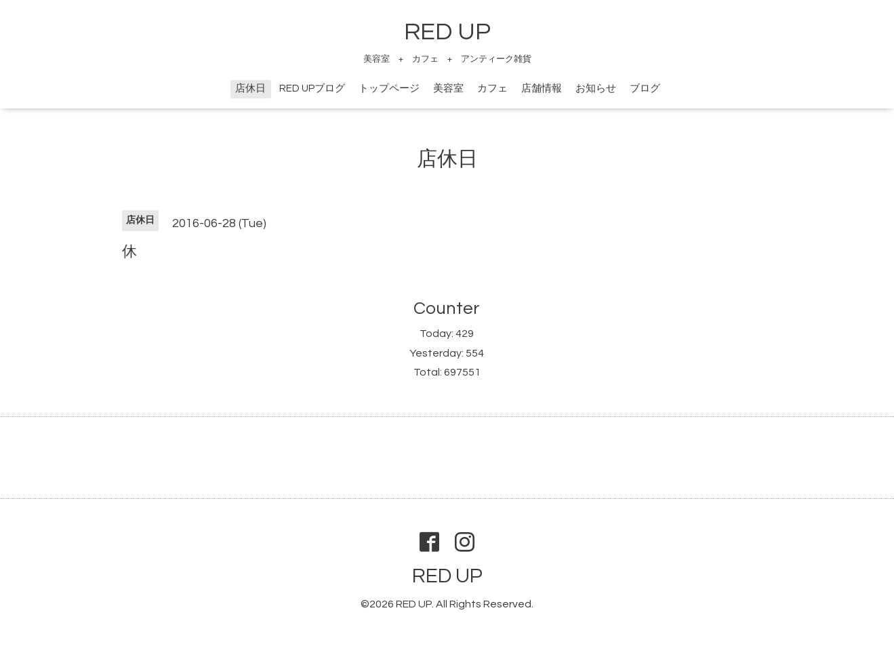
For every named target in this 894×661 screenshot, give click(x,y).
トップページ (389, 88)
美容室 (448, 88)
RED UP (447, 32)
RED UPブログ (312, 88)
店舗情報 (541, 88)
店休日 (250, 88)
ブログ (645, 88)
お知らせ (595, 88)
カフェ (492, 88)
